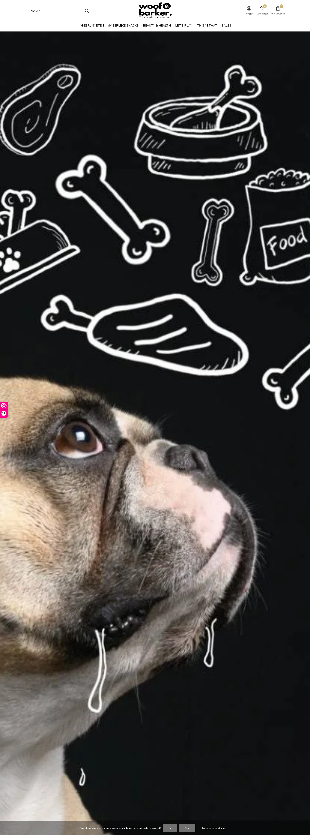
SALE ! (226, 25)
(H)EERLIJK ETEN (91, 25)
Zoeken (86, 11)
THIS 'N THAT (207, 25)
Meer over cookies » (214, 827)
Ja (170, 827)
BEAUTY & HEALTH (157, 25)
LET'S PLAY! (184, 25)
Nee (187, 827)
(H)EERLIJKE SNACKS (123, 25)
